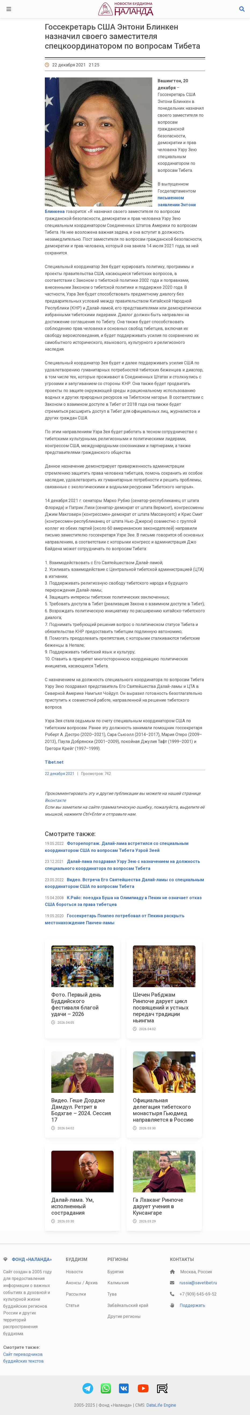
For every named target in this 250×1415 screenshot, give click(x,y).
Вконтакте (55, 800)
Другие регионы (124, 1316)
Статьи (72, 1305)
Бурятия (115, 1271)
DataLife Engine (161, 1405)
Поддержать (192, 1305)
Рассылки (76, 1294)
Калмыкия (118, 1282)
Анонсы (73, 1282)
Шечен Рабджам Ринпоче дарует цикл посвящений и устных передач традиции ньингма (161, 1007)
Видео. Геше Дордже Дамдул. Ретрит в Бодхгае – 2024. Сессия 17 (81, 1110)
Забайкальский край (127, 1305)
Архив (91, 1282)
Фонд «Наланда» (32, 1259)
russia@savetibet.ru (198, 1282)
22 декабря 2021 (59, 774)
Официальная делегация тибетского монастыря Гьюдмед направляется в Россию (163, 1110)
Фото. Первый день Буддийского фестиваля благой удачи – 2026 (76, 1004)
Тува (112, 1294)
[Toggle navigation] (9, 9)
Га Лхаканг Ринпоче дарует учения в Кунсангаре (158, 1206)
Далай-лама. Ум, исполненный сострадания (72, 1206)
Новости (74, 1271)
